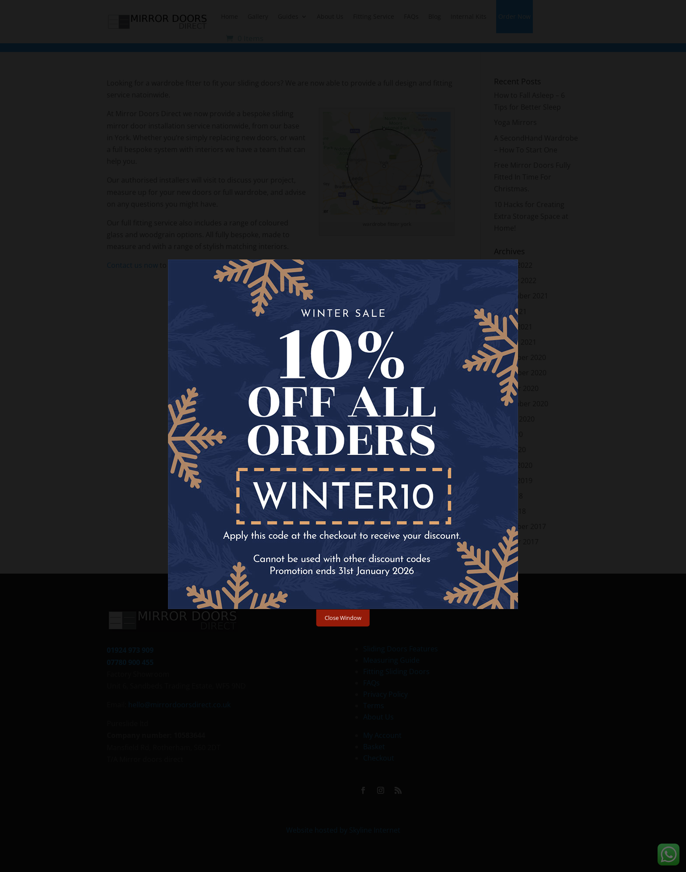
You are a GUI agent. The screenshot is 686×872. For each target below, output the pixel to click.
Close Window (343, 618)
